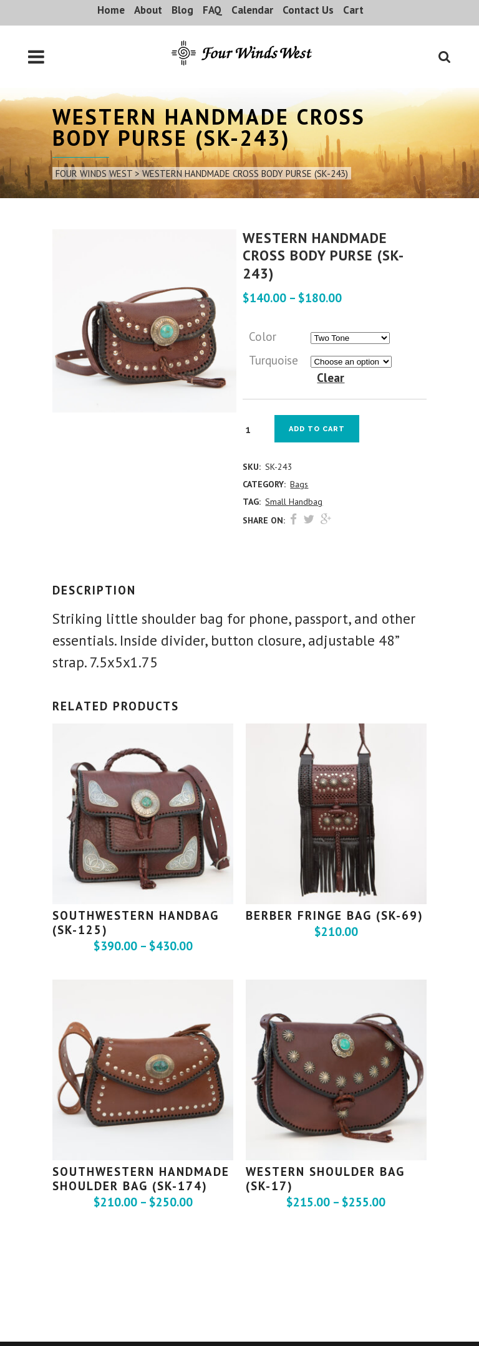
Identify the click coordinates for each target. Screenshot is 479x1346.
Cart (353, 10)
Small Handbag (293, 501)
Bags (299, 484)
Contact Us (308, 10)
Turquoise (273, 360)
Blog (182, 10)
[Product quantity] (253, 429)
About (148, 10)
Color (262, 336)
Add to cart (317, 429)
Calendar (252, 10)
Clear (330, 377)
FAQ (212, 10)
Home (111, 10)
